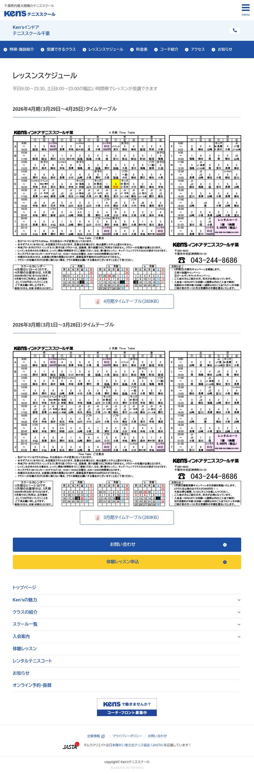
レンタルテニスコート (32, 661)
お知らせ (21, 673)
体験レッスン (25, 648)
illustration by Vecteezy (127, 767)
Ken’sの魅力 (25, 600)
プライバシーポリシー (127, 736)
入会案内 (21, 636)
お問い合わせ (157, 736)
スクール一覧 (25, 624)
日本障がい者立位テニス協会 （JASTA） (136, 745)
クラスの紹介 (25, 612)
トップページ (24, 587)
